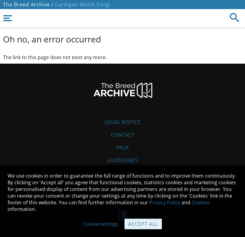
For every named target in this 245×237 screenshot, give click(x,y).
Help (122, 147)
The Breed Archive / (28, 4)
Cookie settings (100, 224)
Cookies (200, 202)
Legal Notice (123, 122)
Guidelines (122, 160)
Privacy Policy (164, 202)
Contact (123, 135)
